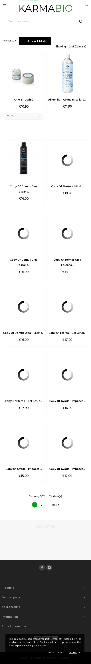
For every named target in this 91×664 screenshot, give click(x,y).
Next (55, 505)
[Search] (45, 21)
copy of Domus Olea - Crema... (23, 333)
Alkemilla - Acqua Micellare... (67, 99)
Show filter (35, 41)
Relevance (10, 41)
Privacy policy (56, 653)
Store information (14, 626)
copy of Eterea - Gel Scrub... (67, 333)
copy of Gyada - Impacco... (67, 401)
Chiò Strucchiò (23, 99)
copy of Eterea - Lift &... (67, 186)
